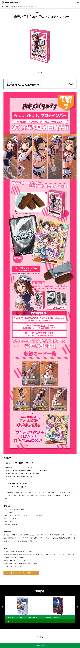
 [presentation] (2, 607)
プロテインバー (40, 13)
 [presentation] (77, 607)
